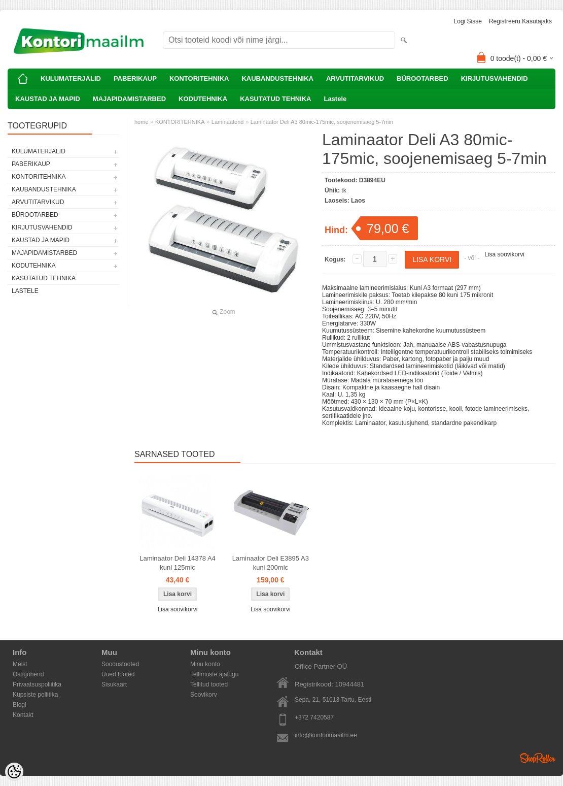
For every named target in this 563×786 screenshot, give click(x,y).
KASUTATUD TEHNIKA (275, 99)
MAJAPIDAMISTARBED (129, 99)
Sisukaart (114, 684)
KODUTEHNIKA (203, 99)
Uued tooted (117, 674)
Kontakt (23, 714)
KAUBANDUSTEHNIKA (277, 78)
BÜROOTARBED (422, 78)
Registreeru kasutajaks (520, 21)
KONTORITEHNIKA (199, 78)
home (141, 122)
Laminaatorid (228, 122)
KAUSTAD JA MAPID (47, 99)
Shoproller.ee (537, 758)
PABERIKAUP (135, 78)
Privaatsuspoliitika (37, 684)
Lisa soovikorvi (504, 254)
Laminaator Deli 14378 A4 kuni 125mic (177, 562)
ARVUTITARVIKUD (355, 78)
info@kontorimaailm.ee (326, 735)
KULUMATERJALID (71, 78)
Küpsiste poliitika (35, 694)
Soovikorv (203, 694)
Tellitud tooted (209, 684)
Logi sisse (468, 21)
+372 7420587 (314, 717)
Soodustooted (120, 664)
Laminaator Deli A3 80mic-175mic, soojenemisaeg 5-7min (322, 122)
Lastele (335, 99)
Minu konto (205, 664)
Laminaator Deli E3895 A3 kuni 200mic (270, 562)
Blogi (19, 704)
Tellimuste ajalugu (214, 674)
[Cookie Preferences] (14, 772)
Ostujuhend (28, 674)
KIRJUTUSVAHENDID (494, 78)
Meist (20, 664)
